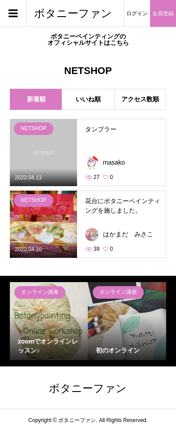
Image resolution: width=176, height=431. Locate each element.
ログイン (137, 13)
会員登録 (163, 13)
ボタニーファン (73, 13)
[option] (49, 321)
